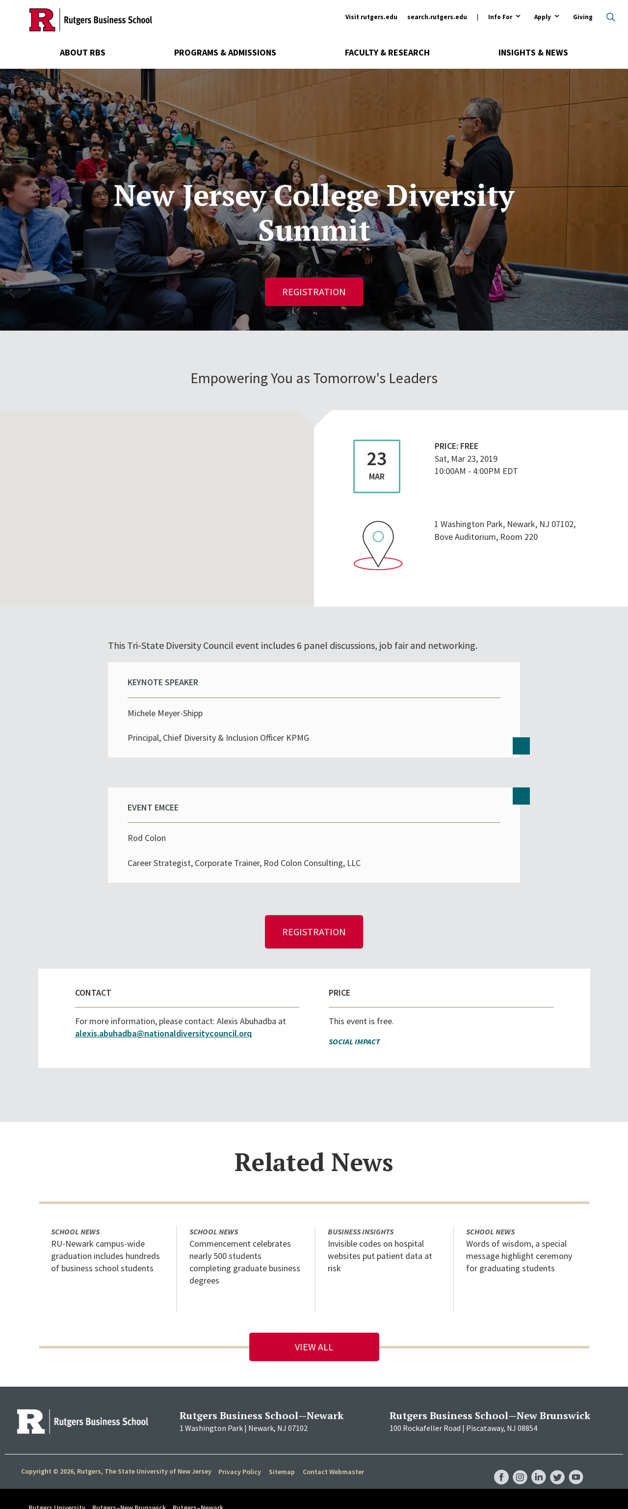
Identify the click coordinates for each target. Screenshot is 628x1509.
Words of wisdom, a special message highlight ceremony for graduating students (519, 1215)
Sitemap (282, 1431)
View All (314, 1306)
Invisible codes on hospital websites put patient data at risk (380, 1215)
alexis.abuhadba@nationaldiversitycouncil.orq (163, 993)
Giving (583, 17)
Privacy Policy (239, 1431)
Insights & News (533, 52)
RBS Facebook (501, 1427)
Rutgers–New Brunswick (129, 1467)
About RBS (82, 52)
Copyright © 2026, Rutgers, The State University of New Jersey (116, 1430)
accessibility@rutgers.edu (131, 1492)
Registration (314, 291)
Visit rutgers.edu (371, 17)
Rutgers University (56, 1467)
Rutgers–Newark (198, 1467)
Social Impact (354, 1001)
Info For (500, 17)
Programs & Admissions (225, 52)
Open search (611, 17)
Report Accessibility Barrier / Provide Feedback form (301, 1492)
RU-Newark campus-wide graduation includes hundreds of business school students (105, 1215)
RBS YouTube (576, 1427)
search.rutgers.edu (437, 17)
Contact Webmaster (333, 1431)
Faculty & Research (387, 52)
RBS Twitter (557, 1427)
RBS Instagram (520, 1427)
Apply (542, 17)
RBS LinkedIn (538, 1427)
